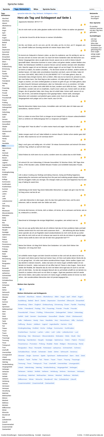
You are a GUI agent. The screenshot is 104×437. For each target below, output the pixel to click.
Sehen (4, 290)
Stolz (4, 314)
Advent (4, 23)
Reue (4, 266)
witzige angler (95, 54)
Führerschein (6, 105)
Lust (3, 203)
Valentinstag (6, 359)
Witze (36, 9)
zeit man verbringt (94, 40)
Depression (6, 50)
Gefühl (4, 114)
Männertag (6, 206)
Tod (3, 326)
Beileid (4, 42)
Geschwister (6, 122)
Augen (4, 38)
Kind (3, 170)
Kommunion (6, 182)
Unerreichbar (6, 352)
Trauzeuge (5, 338)
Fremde (4, 90)
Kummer (5, 189)
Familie (4, 74)
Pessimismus (6, 244)
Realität (4, 251)
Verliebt (4, 376)
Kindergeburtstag (8, 172)
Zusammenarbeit (8, 424)
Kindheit (5, 174)
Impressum (46, 435)
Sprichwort (5, 307)
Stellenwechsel (7, 309)
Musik (4, 220)
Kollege (4, 179)
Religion (5, 256)
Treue (4, 343)
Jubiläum (5, 160)
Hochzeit (5, 153)
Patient (4, 239)
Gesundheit (6, 124)
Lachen (4, 191)
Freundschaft (6, 98)
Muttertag (5, 225)
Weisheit (5, 400)
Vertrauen (5, 388)
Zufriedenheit (6, 420)
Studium (5, 319)
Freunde (5, 95)
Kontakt (38, 435)
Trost (4, 347)
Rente (4, 261)
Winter (4, 410)
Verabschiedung (7, 364)
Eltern (4, 62)
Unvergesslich (7, 355)
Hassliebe (5, 143)
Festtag (4, 83)
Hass (4, 141)
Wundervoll (6, 415)
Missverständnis (7, 213)
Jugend (4, 162)
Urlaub (4, 357)
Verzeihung (6, 391)
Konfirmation (6, 184)
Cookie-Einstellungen (9, 435)
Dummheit (5, 52)
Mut (3, 223)
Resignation (6, 263)
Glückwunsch (6, 131)
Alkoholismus (6, 26)
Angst (4, 30)
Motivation (5, 215)
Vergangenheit (7, 367)
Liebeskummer (7, 201)
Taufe (4, 321)
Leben (4, 194)
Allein (4, 28)
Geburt (4, 110)
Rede (4, 254)
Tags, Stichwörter (21, 9)
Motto (4, 218)
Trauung (5, 335)
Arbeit (4, 35)
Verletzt (4, 374)
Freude (4, 93)
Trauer (4, 331)
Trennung (5, 340)
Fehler (4, 78)
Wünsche (5, 412)
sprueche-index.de (24, 13)
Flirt (3, 86)
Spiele (4, 304)
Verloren (5, 383)
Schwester (5, 285)
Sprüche (6, 9)
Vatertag (5, 362)
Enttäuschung (7, 66)
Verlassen (5, 371)
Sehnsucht (5, 292)
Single (4, 299)
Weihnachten (6, 395)
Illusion (4, 158)
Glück (4, 129)
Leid (3, 196)
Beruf (4, 45)
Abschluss (5, 21)
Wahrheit (5, 393)
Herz (3, 146)
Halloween (5, 136)
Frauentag (5, 88)
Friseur (4, 100)
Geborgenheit (6, 107)
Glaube (4, 126)
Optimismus (6, 235)
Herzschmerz (6, 148)
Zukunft (4, 422)
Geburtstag (6, 112)
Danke (4, 47)
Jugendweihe (6, 165)
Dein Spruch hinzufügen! (95, 17)
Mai (3, 208)
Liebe (4, 199)
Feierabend (6, 81)
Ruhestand (6, 271)
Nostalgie (5, 232)
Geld (3, 117)
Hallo (4, 134)
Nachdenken (6, 227)
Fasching (5, 76)
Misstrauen (6, 211)
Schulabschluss (7, 280)
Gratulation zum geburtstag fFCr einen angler (96, 50)
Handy (4, 138)
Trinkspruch (6, 345)
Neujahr (5, 230)
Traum (4, 333)
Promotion (5, 247)
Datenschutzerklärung (26, 435)
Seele (4, 287)
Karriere (5, 167)
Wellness (5, 403)
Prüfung (5, 249)
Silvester (5, 297)
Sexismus (5, 295)
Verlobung (5, 381)
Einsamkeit (6, 57)
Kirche (4, 177)
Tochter (4, 323)
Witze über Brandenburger (96, 44)
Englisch (5, 64)
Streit (4, 316)
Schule (4, 283)
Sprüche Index (16, 4)
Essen (4, 71)
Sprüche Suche (49, 9)
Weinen (4, 398)
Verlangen (5, 369)
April (3, 33)
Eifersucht (5, 54)
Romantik (5, 268)
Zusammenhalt (7, 427)
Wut (3, 417)
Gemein (5, 119)
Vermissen (5, 386)
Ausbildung (6, 40)
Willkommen (6, 407)
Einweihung (6, 59)
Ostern (4, 237)
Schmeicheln (6, 275)
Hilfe (3, 150)
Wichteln (5, 405)
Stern (4, 311)
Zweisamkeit (6, 429)
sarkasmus (6, 273)
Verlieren (5, 379)
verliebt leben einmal (95, 57)
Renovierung (6, 259)
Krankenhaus (6, 186)
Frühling (5, 102)
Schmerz (5, 278)
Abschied (5, 18)
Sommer (5, 302)
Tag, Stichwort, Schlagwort (42, 13)
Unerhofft (5, 350)
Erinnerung (6, 69)
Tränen (4, 328)
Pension (5, 242)
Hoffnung (5, 155)
